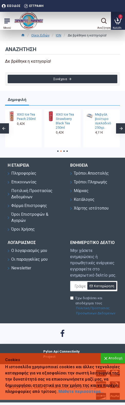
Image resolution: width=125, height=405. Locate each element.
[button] (58, 151)
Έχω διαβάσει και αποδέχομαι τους (93, 306)
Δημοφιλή (17, 99)
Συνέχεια (60, 79)
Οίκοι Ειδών (40, 35)
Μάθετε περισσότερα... (80, 391)
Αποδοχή (115, 358)
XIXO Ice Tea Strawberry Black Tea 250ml (65, 120)
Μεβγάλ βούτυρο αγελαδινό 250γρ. (103, 120)
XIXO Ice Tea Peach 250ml (26, 116)
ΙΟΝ (58, 35)
